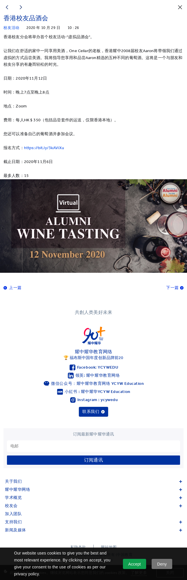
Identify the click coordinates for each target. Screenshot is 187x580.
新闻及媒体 (93, 530)
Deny (162, 564)
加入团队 (13, 513)
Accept (134, 564)
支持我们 (93, 521)
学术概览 (93, 497)
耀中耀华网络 (93, 489)
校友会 (93, 505)
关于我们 (93, 481)
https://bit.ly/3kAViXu (44, 147)
